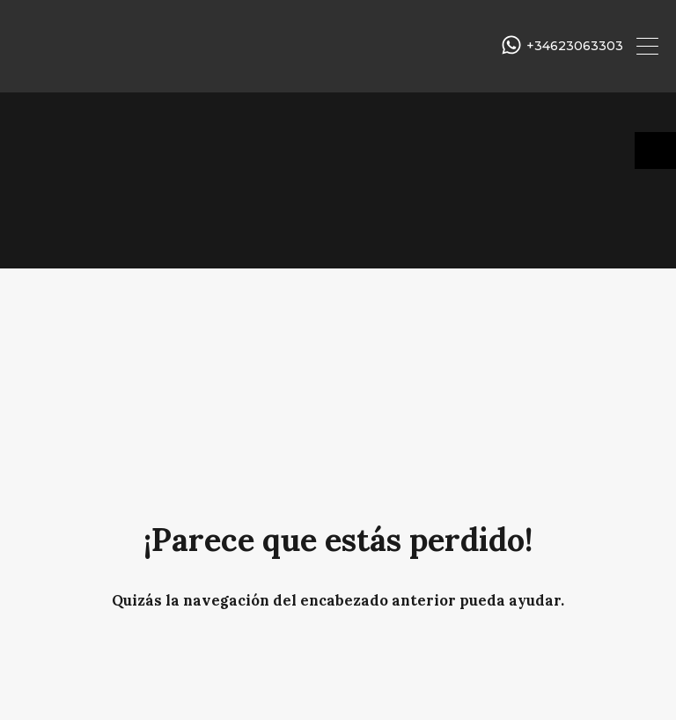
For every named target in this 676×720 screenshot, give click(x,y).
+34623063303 (574, 46)
